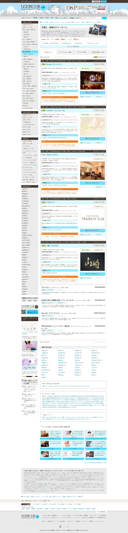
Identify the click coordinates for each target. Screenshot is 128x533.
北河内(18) (25, 103)
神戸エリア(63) (26, 127)
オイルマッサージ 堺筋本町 (90, 417)
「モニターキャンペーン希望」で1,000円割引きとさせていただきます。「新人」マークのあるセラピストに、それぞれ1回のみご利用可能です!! (59, 145)
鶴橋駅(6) (24, 254)
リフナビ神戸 (44, 504)
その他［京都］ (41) (28, 124)
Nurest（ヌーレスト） (52, 64)
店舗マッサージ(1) (46, 386)
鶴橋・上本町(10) (26, 81)
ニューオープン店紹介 (66, 515)
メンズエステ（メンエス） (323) (30, 151)
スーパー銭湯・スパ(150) (28, 182)
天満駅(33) (24, 233)
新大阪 (41, 17)
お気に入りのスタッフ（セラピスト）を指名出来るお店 (77, 403)
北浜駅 (93, 355)
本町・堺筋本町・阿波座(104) (29, 44)
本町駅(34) (24, 208)
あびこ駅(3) (25, 274)
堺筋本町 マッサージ (51, 419)
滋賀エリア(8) (26, 132)
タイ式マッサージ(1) (84, 386)
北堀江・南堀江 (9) (28, 54)
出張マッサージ (46, 488)
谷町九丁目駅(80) (26, 245)
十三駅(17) (24, 262)
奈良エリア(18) (26, 129)
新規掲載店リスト (55, 515)
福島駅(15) (24, 230)
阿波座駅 (93, 357)
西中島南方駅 (44, 370)
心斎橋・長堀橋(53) (27, 59)
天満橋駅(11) (25, 237)
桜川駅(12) (24, 228)
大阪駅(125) (25, 189)
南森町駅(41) (25, 213)
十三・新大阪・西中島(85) (29, 91)
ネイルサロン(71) (26, 167)
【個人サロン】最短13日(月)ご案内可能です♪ (58, 185)
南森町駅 (77, 355)
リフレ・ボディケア (27, 170)
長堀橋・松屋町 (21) (28, 64)
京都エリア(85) (26, 119)
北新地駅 (60, 355)
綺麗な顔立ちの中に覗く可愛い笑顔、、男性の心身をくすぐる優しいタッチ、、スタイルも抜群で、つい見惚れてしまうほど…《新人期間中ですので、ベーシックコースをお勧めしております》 (59, 280)
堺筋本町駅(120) (26, 206)
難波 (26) (25, 69)
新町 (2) (25, 56)
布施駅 (43, 377)
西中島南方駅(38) (26, 264)
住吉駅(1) (24, 259)
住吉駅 (76, 367)
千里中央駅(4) (25, 277)
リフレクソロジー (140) (29, 172)
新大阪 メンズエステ (76, 419)
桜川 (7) (25, 74)
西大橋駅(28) (25, 223)
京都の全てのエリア (27, 114)
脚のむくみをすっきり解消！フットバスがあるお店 (65, 405)
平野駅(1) (24, 272)
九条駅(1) (24, 267)
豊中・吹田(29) (26, 96)
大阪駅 (43, 350)
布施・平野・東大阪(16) (28, 100)
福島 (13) (25, 37)
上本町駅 (77, 365)
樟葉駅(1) (24, 281)
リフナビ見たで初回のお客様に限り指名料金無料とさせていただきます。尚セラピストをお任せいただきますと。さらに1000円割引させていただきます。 (59, 100)
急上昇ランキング (55, 517)
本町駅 (43, 355)
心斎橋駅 (43, 353)
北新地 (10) (26, 34)
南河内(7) (25, 105)
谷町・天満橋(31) (26, 78)
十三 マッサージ (86, 419)
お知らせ (44, 521)
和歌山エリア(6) (26, 134)
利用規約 (91, 521)
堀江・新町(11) (26, 51)
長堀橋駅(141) (25, 250)
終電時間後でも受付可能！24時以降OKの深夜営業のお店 (84, 396)
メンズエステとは (46, 517)
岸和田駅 (77, 375)
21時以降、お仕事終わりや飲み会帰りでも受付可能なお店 (56, 396)
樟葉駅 (93, 372)
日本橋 (46, 17)
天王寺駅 (77, 353)
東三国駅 (77, 370)
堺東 (51, 17)
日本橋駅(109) (25, 201)
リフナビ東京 (69, 504)
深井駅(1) (24, 291)
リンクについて (76, 517)
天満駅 (76, 360)
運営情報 (78, 521)
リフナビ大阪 (36, 504)
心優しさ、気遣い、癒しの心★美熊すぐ (57, 93)
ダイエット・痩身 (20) (29, 162)
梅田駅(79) (24, 191)
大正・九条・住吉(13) (28, 88)
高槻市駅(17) (25, 279)
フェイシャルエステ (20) (29, 160)
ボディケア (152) (27, 174)
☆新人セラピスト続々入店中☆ (55, 229)
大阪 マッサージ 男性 (47, 417)
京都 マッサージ (57, 417)
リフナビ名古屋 (60, 504)
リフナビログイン (70, 521)
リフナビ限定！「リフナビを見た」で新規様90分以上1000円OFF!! (58, 236)
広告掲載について (51, 521)
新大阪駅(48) (25, 218)
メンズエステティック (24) (30, 155)
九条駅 (59, 370)
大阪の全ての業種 (27, 141)
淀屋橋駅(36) (25, 193)
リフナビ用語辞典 (102, 515)
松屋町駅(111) (25, 247)
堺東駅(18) (24, 286)
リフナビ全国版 (26, 504)
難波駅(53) (24, 196)
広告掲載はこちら (93, 517)
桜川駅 (43, 360)
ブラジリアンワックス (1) (29, 165)
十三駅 (93, 367)
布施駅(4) (24, 294)
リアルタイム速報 (46, 515)
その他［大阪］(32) (27, 108)
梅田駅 (59, 350)
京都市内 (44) (26, 122)
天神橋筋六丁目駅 (95, 360)
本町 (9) (25, 46)
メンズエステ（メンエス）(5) (59, 386)
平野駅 (93, 370)
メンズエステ (25, 146)
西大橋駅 (77, 357)
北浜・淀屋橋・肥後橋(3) (28, 41)
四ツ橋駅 (60, 357)
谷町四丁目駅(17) (26, 240)
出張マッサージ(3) (27, 117)
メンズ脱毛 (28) (27, 157)
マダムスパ (48, 202)
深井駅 (93, 375)
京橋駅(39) (24, 257)
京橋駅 (43, 367)
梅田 (56, 17)
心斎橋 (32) (26, 61)
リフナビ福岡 (77, 504)
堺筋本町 (35, 17)
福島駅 (59, 360)
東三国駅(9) (25, 269)
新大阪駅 (43, 357)
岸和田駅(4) (25, 289)
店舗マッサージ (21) (28, 148)
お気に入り (78, 18)
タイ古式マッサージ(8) (28, 177)
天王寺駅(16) (25, 203)
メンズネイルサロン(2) (72, 386)
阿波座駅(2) (25, 225)
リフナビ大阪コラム (63, 18)
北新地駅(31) (25, 210)
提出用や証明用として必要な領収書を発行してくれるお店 (62, 407)
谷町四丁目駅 (61, 362)
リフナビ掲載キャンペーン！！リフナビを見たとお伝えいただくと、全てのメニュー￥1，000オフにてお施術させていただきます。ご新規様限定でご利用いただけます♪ (59, 192)
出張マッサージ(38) (27, 27)
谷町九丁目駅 (94, 362)
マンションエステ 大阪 (77, 417)
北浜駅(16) (24, 215)
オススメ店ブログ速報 (77, 515)
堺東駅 (59, 375)
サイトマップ (84, 521)
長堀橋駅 (60, 365)
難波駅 (93, 350)
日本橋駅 (60, 353)
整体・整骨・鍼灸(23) (28, 179)
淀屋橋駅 (77, 350)
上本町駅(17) (25, 252)
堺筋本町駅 (94, 353)
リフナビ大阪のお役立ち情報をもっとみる (96, 462)
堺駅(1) (23, 284)
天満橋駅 (43, 362)
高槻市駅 (77, 372)
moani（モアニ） (50, 155)
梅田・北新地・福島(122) (28, 29)
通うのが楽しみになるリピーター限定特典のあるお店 (75, 398)
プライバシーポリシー (100, 521)
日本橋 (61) (26, 71)
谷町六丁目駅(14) (26, 242)
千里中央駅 (60, 372)
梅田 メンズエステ (66, 417)
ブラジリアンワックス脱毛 (63, 419)
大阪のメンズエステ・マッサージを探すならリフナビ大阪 (65, 530)
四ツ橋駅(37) (25, 220)
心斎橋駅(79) (25, 198)
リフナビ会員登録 (61, 521)
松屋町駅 (43, 365)
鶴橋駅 (93, 365)
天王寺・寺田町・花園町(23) (29, 86)
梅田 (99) (25, 32)
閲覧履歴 (71, 18)
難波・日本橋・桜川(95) (28, 66)
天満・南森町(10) (26, 76)
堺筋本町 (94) (26, 49)
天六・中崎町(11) (26, 39)
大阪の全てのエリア (27, 24)
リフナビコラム (92, 515)
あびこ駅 (43, 372)
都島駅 (59, 367)
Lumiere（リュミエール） (53, 110)
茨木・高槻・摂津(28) (28, 98)
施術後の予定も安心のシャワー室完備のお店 (89, 399)
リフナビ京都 (52, 504)
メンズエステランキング (66, 517)
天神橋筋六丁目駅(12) (27, 235)
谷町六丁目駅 (78, 362)
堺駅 (42, 375)
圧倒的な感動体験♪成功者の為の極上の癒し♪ (58, 137)
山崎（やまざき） (50, 246)
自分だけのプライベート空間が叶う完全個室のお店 (65, 399)
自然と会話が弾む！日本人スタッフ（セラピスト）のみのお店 (76, 401)
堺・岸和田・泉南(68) (28, 93)
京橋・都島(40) (26, 83)
